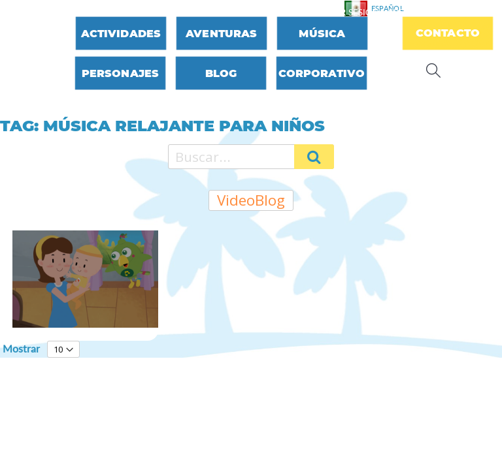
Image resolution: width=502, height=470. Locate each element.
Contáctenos (273, 12)
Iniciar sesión (346, 12)
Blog (221, 73)
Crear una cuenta (431, 12)
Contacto (448, 33)
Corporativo (321, 73)
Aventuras (221, 33)
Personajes (120, 73)
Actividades (121, 33)
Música (322, 33)
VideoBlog (251, 200)
